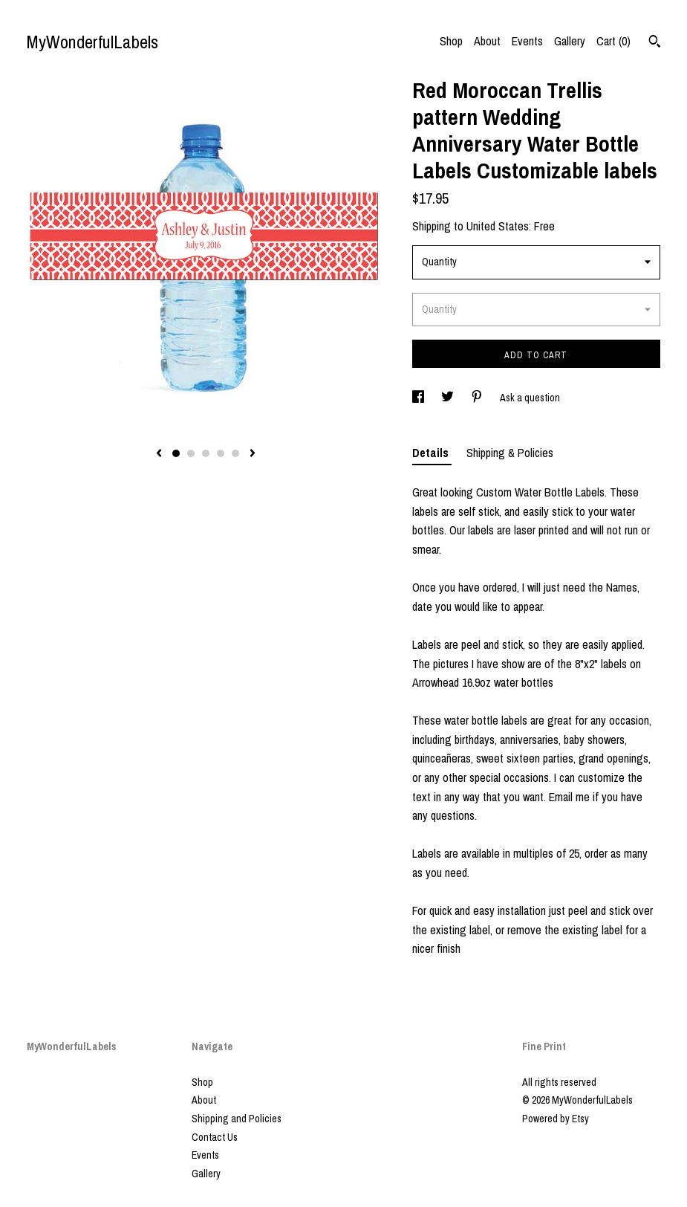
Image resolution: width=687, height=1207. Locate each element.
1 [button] (176, 453)
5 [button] (235, 453)
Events (527, 41)
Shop (451, 41)
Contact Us (215, 1137)
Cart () (613, 41)
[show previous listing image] (159, 454)
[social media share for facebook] (419, 397)
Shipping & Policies (509, 452)
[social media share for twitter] (448, 397)
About (487, 41)
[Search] (654, 43)
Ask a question (530, 397)
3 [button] (205, 453)
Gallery (569, 41)
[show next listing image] (252, 454)
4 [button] (220, 453)
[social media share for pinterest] (478, 397)
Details (432, 452)
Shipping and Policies (236, 1118)
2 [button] (191, 453)
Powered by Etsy (555, 1118)
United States (497, 226)
